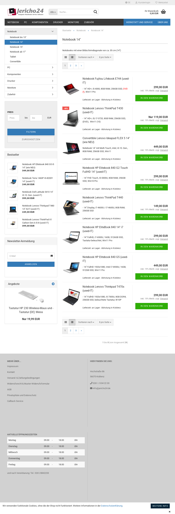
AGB (9, 389)
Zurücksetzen (31, 139)
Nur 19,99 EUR (31, 319)
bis (26, 117)
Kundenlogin (143, 2)
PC (25, 22)
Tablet (13, 56)
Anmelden (31, 264)
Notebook (13, 22)
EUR (48, 117)
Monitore (73, 22)
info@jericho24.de (101, 388)
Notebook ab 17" (18, 51)
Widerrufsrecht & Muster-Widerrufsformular (28, 383)
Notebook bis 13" (18, 37)
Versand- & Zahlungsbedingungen (23, 378)
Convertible (15, 61)
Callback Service (15, 401)
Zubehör (89, 22)
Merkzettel (161, 2)
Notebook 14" (16, 42)
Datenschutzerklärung (111, 505)
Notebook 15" (16, 47)
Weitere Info (160, 506)
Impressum (12, 366)
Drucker (58, 22)
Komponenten (40, 22)
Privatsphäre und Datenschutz (21, 395)
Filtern (31, 132)
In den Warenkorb (151, 98)
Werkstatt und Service (139, 22)
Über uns (163, 22)
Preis (10, 112)
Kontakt (11, 372)
